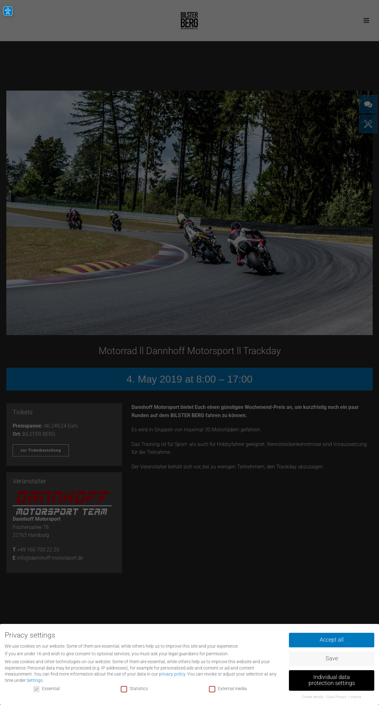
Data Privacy (337, 696)
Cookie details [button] (313, 696)
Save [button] (332, 657)
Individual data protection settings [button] (332, 679)
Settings (35, 679)
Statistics (134, 687)
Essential (46, 687)
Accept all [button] (332, 639)
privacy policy (172, 673)
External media (228, 687)
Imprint (355, 696)
